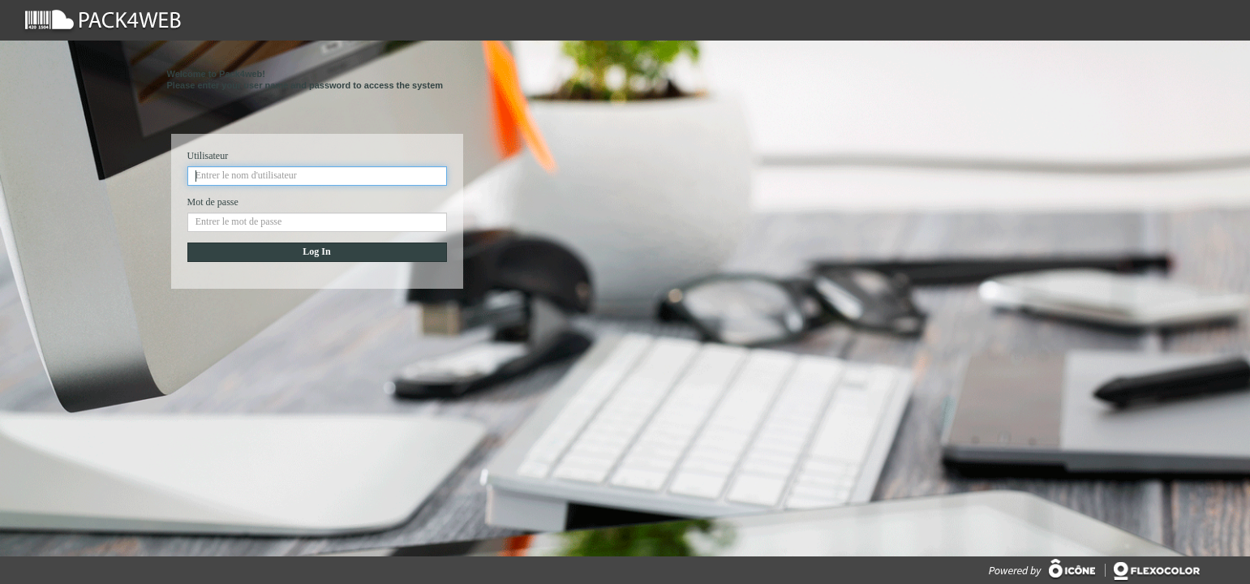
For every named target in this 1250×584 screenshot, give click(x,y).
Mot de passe (212, 202)
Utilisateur (208, 155)
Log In (316, 251)
